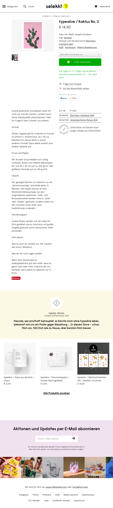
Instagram (23, 495)
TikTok (35, 495)
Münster (60, 313)
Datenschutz (88, 495)
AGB (57, 495)
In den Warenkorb (82, 62)
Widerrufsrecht (70, 495)
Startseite (46, 16)
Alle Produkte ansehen (56, 393)
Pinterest (46, 495)
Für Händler (34, 501)
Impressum (79, 501)
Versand (68, 38)
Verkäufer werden (61, 501)
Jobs (46, 501)
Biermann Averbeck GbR (82, 115)
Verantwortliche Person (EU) (83, 120)
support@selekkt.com (56, 487)
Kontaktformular (80, 487)
